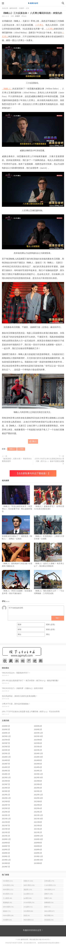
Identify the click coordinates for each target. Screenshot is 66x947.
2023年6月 (38, 784)
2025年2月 (38, 750)
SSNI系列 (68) (28, 911)
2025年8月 (38, 740)
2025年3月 (6, 750)
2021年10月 (38, 819)
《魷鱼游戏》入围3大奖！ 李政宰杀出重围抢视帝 (17, 460)
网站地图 (33, 939)
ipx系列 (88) (28, 898)
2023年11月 (6, 777)
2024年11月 (6, 757)
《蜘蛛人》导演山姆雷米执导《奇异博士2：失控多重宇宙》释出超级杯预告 (17, 508)
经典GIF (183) (28, 881)
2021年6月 (38, 826)
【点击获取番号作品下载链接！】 (33, 473)
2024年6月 (38, 764)
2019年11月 (6, 860)
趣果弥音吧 (33, 3)
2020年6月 (38, 846)
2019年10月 (38, 860)
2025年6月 (38, 743)
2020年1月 (6, 856)
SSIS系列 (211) (8, 881)
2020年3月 (6, 853)
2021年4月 (38, 829)
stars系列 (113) (28, 894)
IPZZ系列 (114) (8, 894)
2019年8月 (38, 863)
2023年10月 (38, 777)
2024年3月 (6, 771)
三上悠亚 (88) (7, 898)
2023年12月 (38, 774)
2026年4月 (38, 726)
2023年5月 (6, 788)
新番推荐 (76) (48, 902)
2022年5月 (6, 808)
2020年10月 (38, 839)
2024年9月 (6, 760)
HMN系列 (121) (8, 889)
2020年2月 (38, 853)
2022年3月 (6, 812)
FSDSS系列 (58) (8, 915)
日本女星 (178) (49, 881)
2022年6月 (38, 805)
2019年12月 (38, 856)
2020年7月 (6, 846)
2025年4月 (38, 747)
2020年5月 (6, 850)
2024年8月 (38, 760)
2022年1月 (6, 815)
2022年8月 (38, 802)
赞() (33, 441)
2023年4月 (38, 788)
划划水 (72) (6, 911)
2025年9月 (6, 740)
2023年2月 (38, 791)
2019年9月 (6, 863)
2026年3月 (6, 729)
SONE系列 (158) (8, 885)
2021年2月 (38, 832)
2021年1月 (6, 836)
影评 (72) (47, 907)
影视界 (21, 8)
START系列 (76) (29, 902)
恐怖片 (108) (48, 894)
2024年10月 (38, 757)
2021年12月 (38, 815)
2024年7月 (6, 764)
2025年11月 (6, 736)
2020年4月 (38, 850)
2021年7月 (6, 826)
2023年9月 (6, 781)
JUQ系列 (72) (28, 907)
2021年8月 (38, 822)
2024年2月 (38, 771)
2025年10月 (38, 736)
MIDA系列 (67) (49, 911)
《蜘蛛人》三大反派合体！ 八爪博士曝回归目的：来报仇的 (32, 13)
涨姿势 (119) (28, 889)
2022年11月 (6, 798)
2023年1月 (6, 795)
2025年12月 (38, 733)
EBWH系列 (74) (8, 907)
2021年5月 (6, 829)
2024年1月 (6, 774)
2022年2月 (38, 812)
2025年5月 (6, 747)
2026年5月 (6, 726)
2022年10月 (38, 798)
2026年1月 (6, 733)
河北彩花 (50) (48, 920)
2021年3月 (6, 832)
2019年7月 (6, 867)
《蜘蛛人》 (7, 89)
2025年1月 (6, 753)
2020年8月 (38, 843)
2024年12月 (38, 753)
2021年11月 (6, 819)
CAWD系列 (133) (50, 885)
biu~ (57, 618)
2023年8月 (38, 781)
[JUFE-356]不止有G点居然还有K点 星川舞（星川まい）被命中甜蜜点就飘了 (49, 461)
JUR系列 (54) (7, 920)
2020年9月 (6, 843)
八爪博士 (39, 25)
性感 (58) (27, 915)
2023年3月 (6, 791)
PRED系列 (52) (29, 920)
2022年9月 (6, 802)
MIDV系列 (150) (29, 885)
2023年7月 (6, 784)
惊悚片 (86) (48, 898)
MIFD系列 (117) (49, 889)
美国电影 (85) (7, 902)
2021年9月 (6, 822)
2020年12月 (38, 836)
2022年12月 (38, 795)
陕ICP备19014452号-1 (43, 939)
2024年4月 (38, 767)
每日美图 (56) (48, 915)
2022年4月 (38, 808)
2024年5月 (6, 767)
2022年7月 (6, 805)
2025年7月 (6, 743)
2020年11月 (6, 839)
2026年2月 (38, 729)
